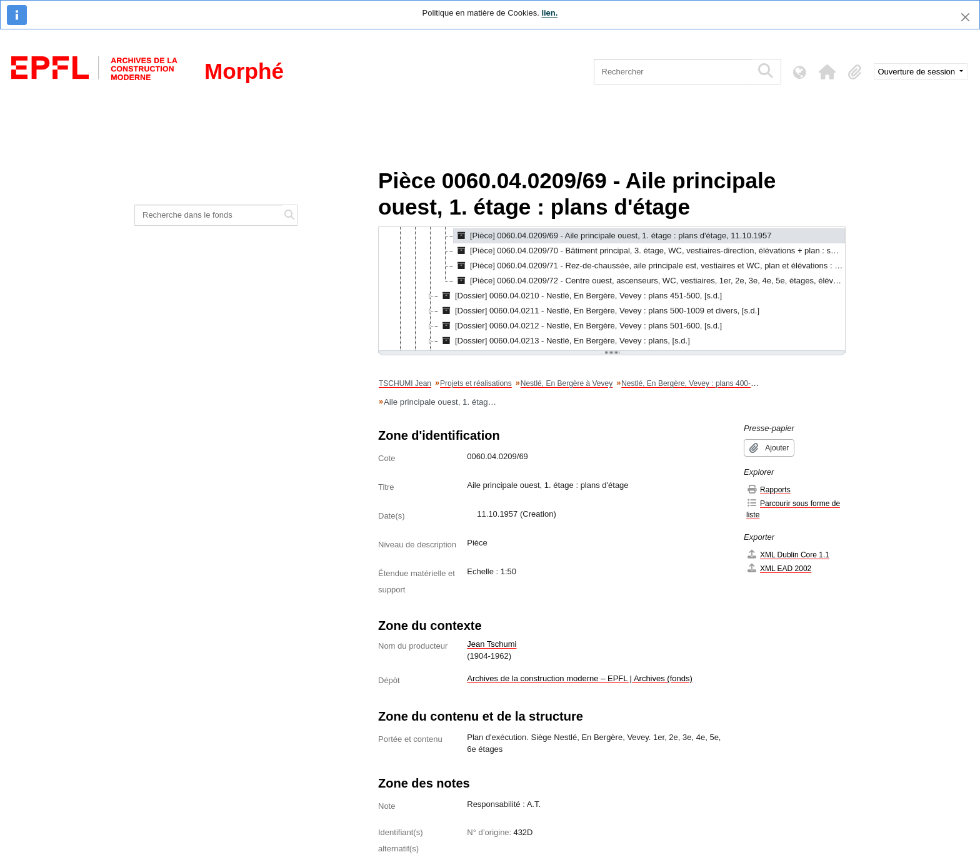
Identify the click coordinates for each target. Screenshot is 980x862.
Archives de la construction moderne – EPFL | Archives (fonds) (579, 678)
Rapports (768, 489)
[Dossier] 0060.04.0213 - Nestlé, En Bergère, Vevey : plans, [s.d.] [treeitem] (564, 340)
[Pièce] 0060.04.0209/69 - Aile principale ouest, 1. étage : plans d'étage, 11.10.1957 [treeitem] (612, 235)
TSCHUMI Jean (405, 383)
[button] (827, 71)
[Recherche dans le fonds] (208, 215)
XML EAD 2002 (778, 568)
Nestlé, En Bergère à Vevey (566, 383)
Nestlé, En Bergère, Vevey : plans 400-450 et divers (707, 383)
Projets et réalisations (476, 383)
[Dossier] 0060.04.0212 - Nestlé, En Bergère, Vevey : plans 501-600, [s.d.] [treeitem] (580, 325)
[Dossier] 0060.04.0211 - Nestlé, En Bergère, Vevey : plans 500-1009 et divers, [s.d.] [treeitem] (599, 310)
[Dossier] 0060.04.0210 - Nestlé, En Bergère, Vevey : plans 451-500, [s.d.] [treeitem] (580, 295)
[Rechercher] (673, 71)
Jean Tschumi (491, 644)
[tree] (612, 289)
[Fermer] (965, 17)
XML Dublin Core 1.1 (787, 554)
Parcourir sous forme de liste (793, 509)
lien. (549, 13)
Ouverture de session (918, 71)
